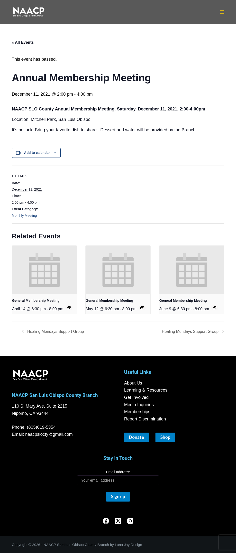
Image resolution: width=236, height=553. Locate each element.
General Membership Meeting (36, 300)
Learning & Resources (145, 390)
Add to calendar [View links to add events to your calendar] (37, 153)
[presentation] (44, 270)
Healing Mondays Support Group (55, 331)
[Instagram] (130, 521)
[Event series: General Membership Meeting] (69, 307)
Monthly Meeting (24, 216)
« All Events (23, 42)
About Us (133, 383)
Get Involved (136, 397)
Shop (165, 437)
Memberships (137, 411)
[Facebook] (106, 521)
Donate (136, 437)
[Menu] (222, 12)
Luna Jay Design (128, 545)
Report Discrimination (145, 419)
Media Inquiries (139, 404)
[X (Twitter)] (118, 521)
